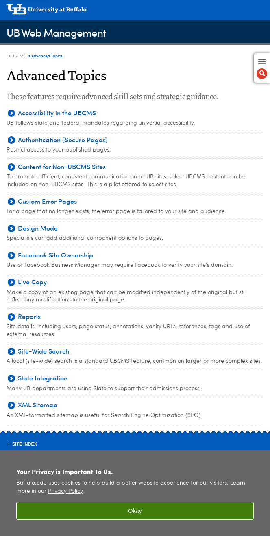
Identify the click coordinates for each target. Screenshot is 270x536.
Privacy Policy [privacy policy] (65, 491)
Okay (135, 510)
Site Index (24, 444)
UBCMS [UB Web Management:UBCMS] (18, 56)
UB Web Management (56, 32)
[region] (135, 493)
